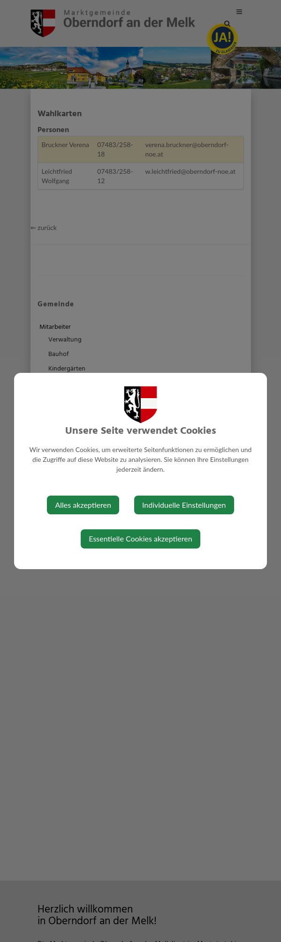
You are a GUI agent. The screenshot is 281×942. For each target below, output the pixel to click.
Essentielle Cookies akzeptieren (140, 538)
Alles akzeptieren (83, 504)
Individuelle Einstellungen (184, 504)
